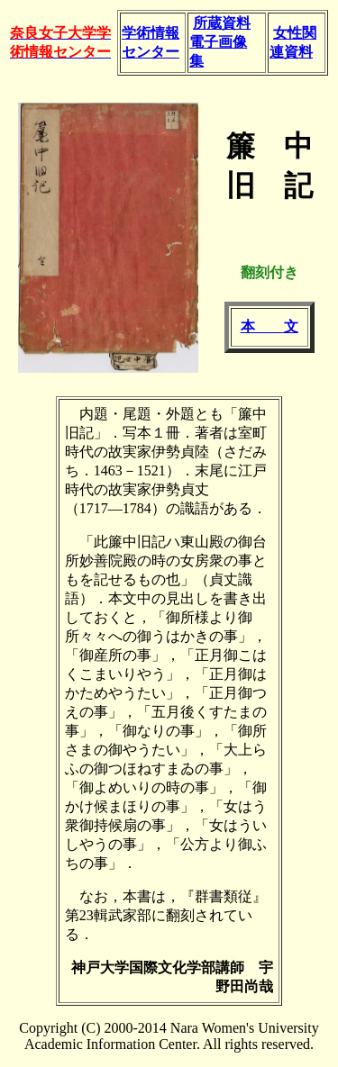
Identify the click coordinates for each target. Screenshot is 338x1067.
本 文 (269, 326)
